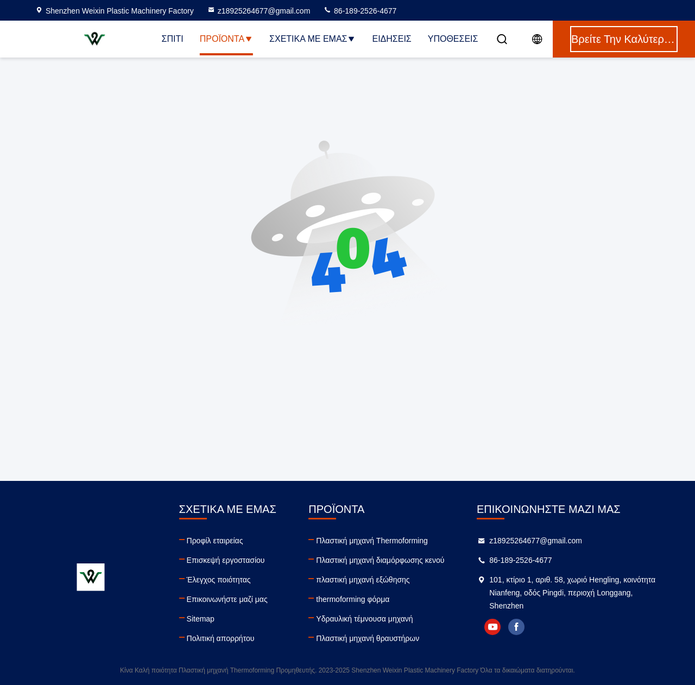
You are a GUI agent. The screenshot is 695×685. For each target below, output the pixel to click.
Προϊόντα (226, 38)
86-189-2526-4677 (359, 11)
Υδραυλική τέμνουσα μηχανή (364, 618)
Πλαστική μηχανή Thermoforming (371, 540)
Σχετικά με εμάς (312, 38)
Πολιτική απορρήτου (221, 638)
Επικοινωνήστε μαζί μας (227, 599)
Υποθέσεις (453, 38)
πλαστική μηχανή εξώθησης (362, 579)
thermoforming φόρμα (352, 599)
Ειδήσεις (391, 38)
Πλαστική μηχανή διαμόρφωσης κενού (380, 560)
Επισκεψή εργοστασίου (226, 560)
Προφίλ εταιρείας (215, 540)
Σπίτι (173, 38)
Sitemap (200, 618)
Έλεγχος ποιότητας (219, 579)
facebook (516, 627)
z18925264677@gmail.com (259, 11)
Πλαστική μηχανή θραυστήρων (367, 638)
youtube (492, 627)
